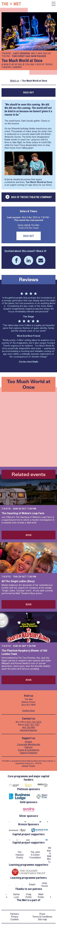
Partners (14, 914)
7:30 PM (31, 508)
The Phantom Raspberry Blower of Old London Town (24, 652)
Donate (28, 741)
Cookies (14, 919)
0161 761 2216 (34, 722)
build (32, 766)
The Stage (28, 316)
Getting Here (28, 710)
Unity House (44, 884)
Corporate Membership (28, 744)
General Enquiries (28, 730)
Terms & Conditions (42, 916)
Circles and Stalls (28, 361)
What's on (14, 80)
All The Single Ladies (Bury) (18, 581)
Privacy (14, 916)
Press (42, 914)
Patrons (29, 747)
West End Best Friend (28, 335)
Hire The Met (28, 727)
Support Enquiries (28, 752)
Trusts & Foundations (28, 750)
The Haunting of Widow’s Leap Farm (23, 513)
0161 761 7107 (32, 724)
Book (28, 535)
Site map (42, 919)
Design (25, 766)
